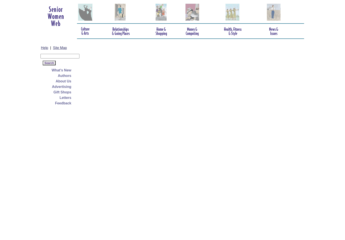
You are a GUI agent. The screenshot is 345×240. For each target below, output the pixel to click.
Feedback (63, 103)
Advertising (61, 87)
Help (44, 48)
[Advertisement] (58, 172)
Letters (65, 98)
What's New (61, 70)
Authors (64, 76)
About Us (63, 81)
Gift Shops (62, 92)
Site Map (60, 48)
